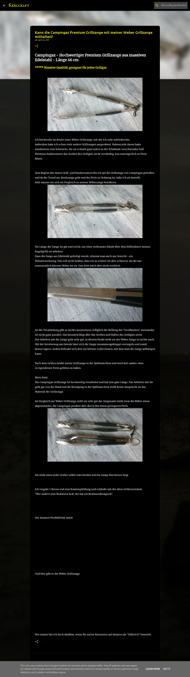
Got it (166, 669)
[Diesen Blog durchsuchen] (172, 5)
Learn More (152, 669)
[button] (36, 46)
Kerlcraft (18, 5)
